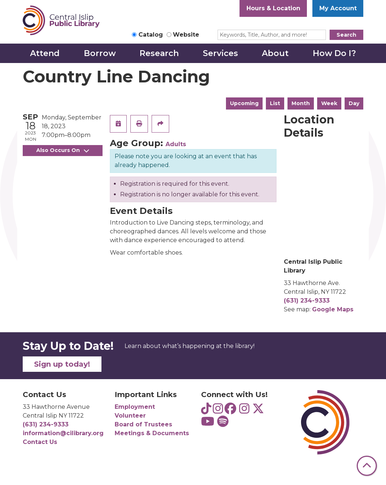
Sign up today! (62, 364)
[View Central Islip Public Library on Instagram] (244, 410)
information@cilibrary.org (63, 433)
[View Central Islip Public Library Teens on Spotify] (223, 423)
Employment (135, 406)
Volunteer (130, 415)
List (275, 103)
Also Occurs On (62, 150)
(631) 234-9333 (307, 300)
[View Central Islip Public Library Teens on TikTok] (206, 410)
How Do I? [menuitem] (334, 53)
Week (329, 103)
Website (186, 34)
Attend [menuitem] (45, 53)
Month (301, 103)
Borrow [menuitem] (100, 53)
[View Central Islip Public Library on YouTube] (207, 423)
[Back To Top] (367, 466)
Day (354, 103)
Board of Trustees (143, 424)
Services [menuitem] (220, 53)
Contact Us (40, 441)
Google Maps (332, 309)
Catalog (150, 34)
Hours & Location (273, 8)
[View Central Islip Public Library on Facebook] (230, 410)
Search (346, 35)
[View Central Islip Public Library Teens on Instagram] (218, 410)
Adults (176, 144)
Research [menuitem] (159, 53)
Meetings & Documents (152, 433)
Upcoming (244, 103)
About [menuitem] (275, 53)
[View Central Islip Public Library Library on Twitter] (258, 410)
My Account (338, 8)
